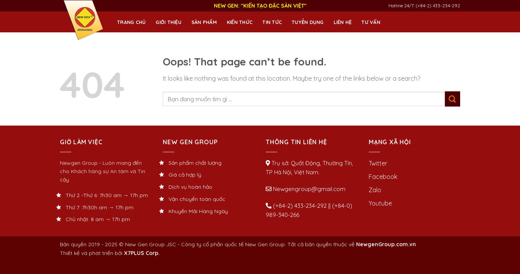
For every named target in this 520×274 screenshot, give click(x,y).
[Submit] (452, 98)
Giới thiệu (168, 22)
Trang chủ (131, 22)
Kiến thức (239, 22)
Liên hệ (343, 22)
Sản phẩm (204, 22)
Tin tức (272, 22)
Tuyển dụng (308, 22)
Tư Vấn (370, 22)
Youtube (380, 203)
